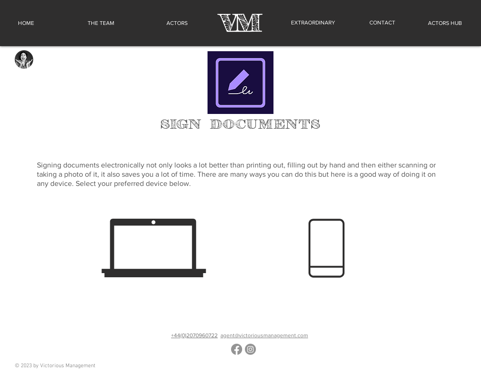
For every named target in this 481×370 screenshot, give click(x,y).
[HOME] (27, 23)
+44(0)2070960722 (194, 335)
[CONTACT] (382, 22)
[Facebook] (236, 349)
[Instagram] (250, 349)
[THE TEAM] (101, 23)
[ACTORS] (175, 23)
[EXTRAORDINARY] (313, 22)
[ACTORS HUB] (443, 23)
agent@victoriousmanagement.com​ (264, 335)
